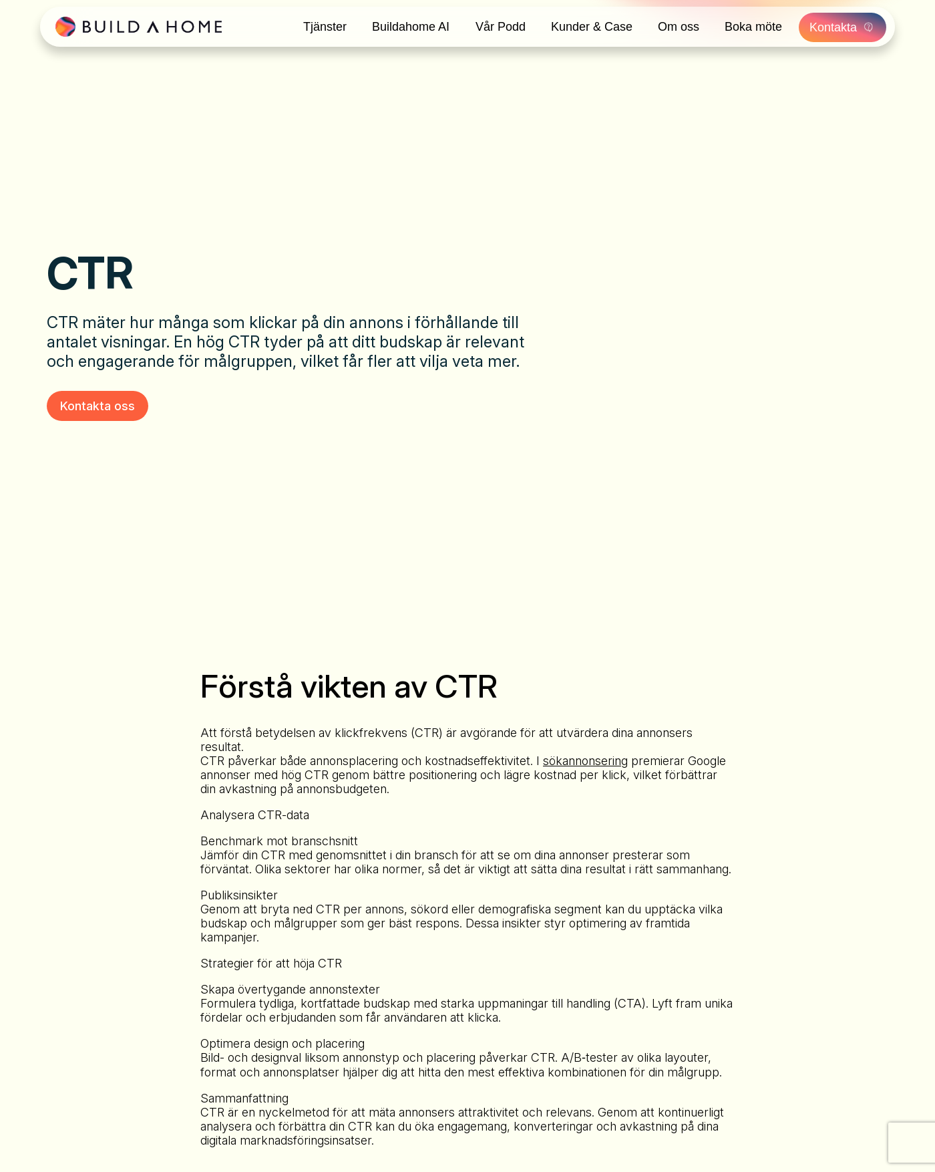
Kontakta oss (97, 406)
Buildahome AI (410, 26)
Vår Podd (501, 26)
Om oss (680, 26)
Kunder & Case (592, 26)
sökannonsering (585, 761)
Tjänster (324, 26)
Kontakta (844, 26)
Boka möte (755, 26)
